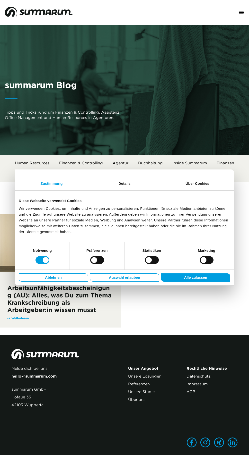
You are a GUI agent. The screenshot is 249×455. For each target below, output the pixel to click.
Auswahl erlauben (124, 277)
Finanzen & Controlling (81, 163)
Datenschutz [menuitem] (199, 376)
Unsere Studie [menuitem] (141, 391)
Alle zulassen (195, 277)
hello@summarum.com (34, 376)
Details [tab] (124, 183)
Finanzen (225, 163)
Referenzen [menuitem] (139, 384)
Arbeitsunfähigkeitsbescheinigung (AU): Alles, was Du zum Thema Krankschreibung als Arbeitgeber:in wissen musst (59, 299)
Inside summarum (189, 163)
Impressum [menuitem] (197, 384)
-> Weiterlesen (18, 318)
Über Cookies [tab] (197, 183)
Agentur (120, 163)
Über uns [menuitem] (136, 399)
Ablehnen (53, 277)
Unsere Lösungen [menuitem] (144, 376)
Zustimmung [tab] (52, 183)
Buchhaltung (150, 163)
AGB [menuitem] (191, 391)
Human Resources (32, 163)
